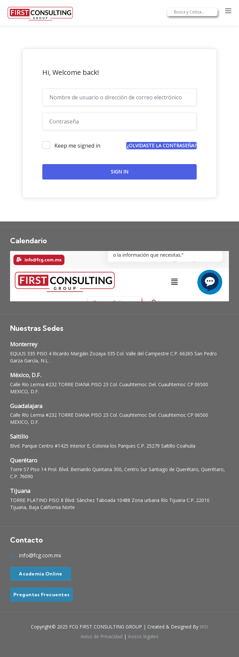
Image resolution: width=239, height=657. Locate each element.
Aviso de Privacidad (102, 636)
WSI (204, 626)
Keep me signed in (77, 145)
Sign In (119, 171)
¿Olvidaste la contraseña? (161, 145)
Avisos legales (143, 636)
